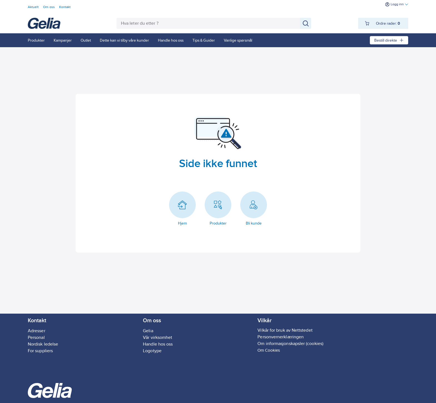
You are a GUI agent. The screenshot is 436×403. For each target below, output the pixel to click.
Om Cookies (268, 350)
